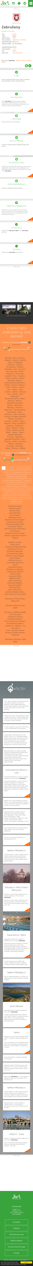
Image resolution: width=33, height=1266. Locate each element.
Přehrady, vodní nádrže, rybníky (16, 476)
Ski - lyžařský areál (16, 472)
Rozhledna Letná (14, 517)
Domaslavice (11, 367)
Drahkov (20, 367)
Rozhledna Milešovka (15, 551)
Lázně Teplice (15, 515)
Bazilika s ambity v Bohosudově (15, 543)
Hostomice (10, 374)
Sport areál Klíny (15, 580)
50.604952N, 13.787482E (19, 40)
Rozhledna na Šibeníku (14, 569)
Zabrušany (11, 27)
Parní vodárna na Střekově (15, 621)
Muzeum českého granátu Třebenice (15, 633)
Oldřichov (8, 414)
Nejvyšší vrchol (15, 493)
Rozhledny (27, 481)
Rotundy (21, 489)
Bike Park (25, 493)
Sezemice (9, 425)
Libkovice (22, 392)
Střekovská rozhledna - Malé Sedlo (15, 640)
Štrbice (8, 430)
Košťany (19, 380)
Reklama (16, 1228)
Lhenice (7, 392)
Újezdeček (19, 437)
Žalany (7, 448)
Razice (22, 421)
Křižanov (21, 385)
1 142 (14, 49)
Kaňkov (21, 378)
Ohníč (20, 412)
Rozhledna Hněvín (15, 567)
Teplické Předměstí (15, 435)
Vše (4, 468)
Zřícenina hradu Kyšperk (15, 556)
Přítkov (10, 419)
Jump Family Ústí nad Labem (15, 594)
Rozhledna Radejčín (14, 583)
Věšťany (11, 444)
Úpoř (23, 439)
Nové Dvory (9, 410)
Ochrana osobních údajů (16, 1247)
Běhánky (8, 358)
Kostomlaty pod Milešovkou (15, 383)
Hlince (21, 371)
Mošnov (19, 401)
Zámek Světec (14, 511)
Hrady (9, 485)
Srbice (8, 428)
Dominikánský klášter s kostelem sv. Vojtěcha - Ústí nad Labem (15, 625)
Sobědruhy (19, 425)
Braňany (21, 358)
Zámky (16, 485)
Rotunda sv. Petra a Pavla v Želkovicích (15, 600)
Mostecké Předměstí (14, 403)
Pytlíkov (16, 421)
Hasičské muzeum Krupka (15, 533)
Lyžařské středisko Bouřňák (16, 547)
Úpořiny (8, 441)
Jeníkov (15, 378)
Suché (21, 430)
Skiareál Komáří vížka (15, 553)
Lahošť (21, 387)
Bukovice (7, 360)
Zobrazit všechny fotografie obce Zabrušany (16, 315)
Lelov (21, 389)
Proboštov (18, 419)
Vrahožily (19, 444)
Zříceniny (23, 485)
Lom (9, 394)
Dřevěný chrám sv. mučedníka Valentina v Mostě (15, 562)
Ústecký (14, 34)
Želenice (15, 448)
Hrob (14, 376)
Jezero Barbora (14, 513)
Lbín (8, 389)
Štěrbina (18, 60)
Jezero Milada (15, 558)
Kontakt (16, 1253)
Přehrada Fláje (14, 587)
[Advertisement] (16, 284)
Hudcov (8, 378)
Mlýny (22, 398)
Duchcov (22, 369)
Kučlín (8, 387)
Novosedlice (11, 412)
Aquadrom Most (15, 576)
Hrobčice (21, 376)
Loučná (15, 394)
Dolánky (19, 365)
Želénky (4, 62)
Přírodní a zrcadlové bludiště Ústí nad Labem (15, 613)
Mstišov (10, 405)
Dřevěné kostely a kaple (9, 489)
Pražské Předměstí (19, 416)
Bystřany (15, 360)
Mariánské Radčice (12, 398)
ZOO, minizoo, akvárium (15, 468)
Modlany (11, 401)
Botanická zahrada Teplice (15, 520)
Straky (23, 60)
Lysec (21, 394)
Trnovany (10, 437)
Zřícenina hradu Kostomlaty (14, 529)
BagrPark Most (14, 578)
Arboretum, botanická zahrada (12, 481)
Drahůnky (8, 369)
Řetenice (7, 423)
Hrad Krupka (15, 531)
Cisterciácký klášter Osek (15, 524)
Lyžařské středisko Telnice (14, 592)
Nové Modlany (19, 410)
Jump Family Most (14, 585)
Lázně (6, 493)
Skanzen (27, 472)
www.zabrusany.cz (18, 53)
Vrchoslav (10, 446)
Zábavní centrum (25, 497)
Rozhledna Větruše (15, 617)
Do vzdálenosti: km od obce (14, 342)
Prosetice (8, 421)
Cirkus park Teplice (15, 526)
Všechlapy (28, 60)
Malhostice (15, 396)
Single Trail (6, 497)
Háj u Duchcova (12, 371)
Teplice (14, 38)
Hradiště (8, 376)
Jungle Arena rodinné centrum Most (15, 572)
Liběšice (15, 392)
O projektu (16, 1222)
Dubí (15, 369)
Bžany (10, 362)
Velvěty (14, 441)
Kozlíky (7, 385)
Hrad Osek (19, 374)
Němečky (10, 407)
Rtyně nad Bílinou (18, 423)
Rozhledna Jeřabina (14, 619)
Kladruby (11, 380)
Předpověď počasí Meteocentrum (18, 1260)
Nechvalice (18, 405)
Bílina (15, 358)
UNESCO (5, 472)
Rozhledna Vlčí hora (15, 549)
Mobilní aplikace (16, 1241)
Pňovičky (21, 414)
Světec (8, 432)
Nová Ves (19, 407)
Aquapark (27, 468)
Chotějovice (18, 362)
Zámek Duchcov (15, 508)
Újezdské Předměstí (12, 439)
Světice (14, 432)
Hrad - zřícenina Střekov (15, 630)
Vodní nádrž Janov (15, 590)
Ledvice (14, 389)
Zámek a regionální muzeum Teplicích (15, 536)
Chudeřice (11, 365)
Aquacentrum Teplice (15, 522)
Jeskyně (29, 489)
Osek (15, 414)
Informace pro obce (16, 1234)
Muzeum (14, 497)
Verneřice (22, 441)
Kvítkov (14, 387)
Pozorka (7, 416)
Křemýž (14, 385)
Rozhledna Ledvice (15, 506)
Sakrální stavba (16, 501)
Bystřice (23, 360)
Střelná (15, 430)
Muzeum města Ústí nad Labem (15, 606)
